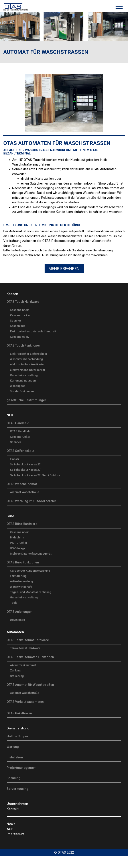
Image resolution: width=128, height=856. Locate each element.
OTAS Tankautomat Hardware (28, 640)
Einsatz (15, 459)
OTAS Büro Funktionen (23, 562)
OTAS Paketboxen (19, 713)
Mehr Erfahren (64, 268)
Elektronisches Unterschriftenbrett (33, 331)
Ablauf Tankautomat (23, 665)
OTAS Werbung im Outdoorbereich (32, 501)
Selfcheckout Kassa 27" (25, 469)
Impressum (15, 834)
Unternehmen (17, 804)
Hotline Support (18, 736)
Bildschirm (17, 537)
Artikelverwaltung (21, 581)
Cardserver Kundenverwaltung (30, 570)
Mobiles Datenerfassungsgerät (30, 553)
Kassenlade (18, 326)
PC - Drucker (18, 542)
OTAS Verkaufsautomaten (25, 702)
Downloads (17, 619)
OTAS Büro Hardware (22, 524)
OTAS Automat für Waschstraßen (30, 684)
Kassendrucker (20, 315)
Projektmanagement (21, 767)
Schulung (13, 778)
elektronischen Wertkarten (27, 364)
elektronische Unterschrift (27, 370)
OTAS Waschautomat (22, 484)
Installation (15, 757)
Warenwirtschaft (21, 586)
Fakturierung (18, 576)
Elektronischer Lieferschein (28, 353)
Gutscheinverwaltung (24, 375)
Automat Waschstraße (24, 492)
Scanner (15, 320)
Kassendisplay (19, 336)
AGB (10, 829)
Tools (13, 602)
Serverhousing (17, 788)
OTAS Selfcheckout (20, 451)
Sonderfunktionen (22, 391)
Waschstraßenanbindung (26, 359)
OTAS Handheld (18, 423)
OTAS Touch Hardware (23, 301)
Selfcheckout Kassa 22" (25, 464)
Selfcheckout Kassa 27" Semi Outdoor (35, 475)
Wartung (13, 746)
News (11, 824)
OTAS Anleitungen (19, 611)
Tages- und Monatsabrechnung (30, 592)
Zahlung (15, 670)
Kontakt (13, 809)
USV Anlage (18, 548)
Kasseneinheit (19, 310)
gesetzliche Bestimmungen (27, 400)
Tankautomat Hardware (25, 648)
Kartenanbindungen (23, 380)
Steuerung (17, 676)
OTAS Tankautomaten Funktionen (30, 657)
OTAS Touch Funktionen (24, 345)
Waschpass (17, 386)
